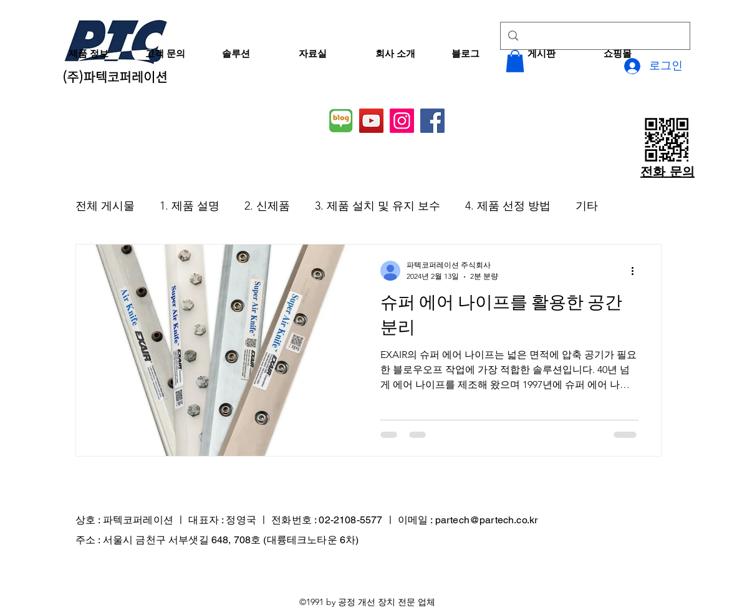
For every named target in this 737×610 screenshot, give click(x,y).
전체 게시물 (105, 206)
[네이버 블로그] (341, 121)
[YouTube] (371, 121)
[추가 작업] (636, 270)
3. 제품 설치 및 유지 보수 (377, 206)
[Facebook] (432, 121)
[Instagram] (402, 121)
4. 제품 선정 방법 (508, 206)
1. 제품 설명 (189, 206)
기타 (587, 206)
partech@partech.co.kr (486, 520)
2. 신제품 (267, 206)
